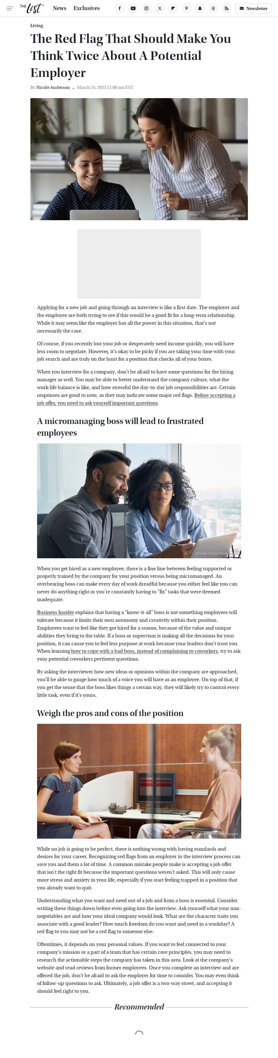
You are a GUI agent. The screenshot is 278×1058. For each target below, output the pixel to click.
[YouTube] (133, 8)
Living (36, 25)
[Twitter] (159, 8)
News (59, 8)
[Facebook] (119, 8)
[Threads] (213, 8)
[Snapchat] (199, 8)
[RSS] (226, 8)
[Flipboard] (173, 8)
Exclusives (87, 8)
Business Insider (55, 612)
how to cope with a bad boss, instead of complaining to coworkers (144, 651)
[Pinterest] (186, 8)
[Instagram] (146, 8)
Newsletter (253, 8)
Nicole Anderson (53, 87)
